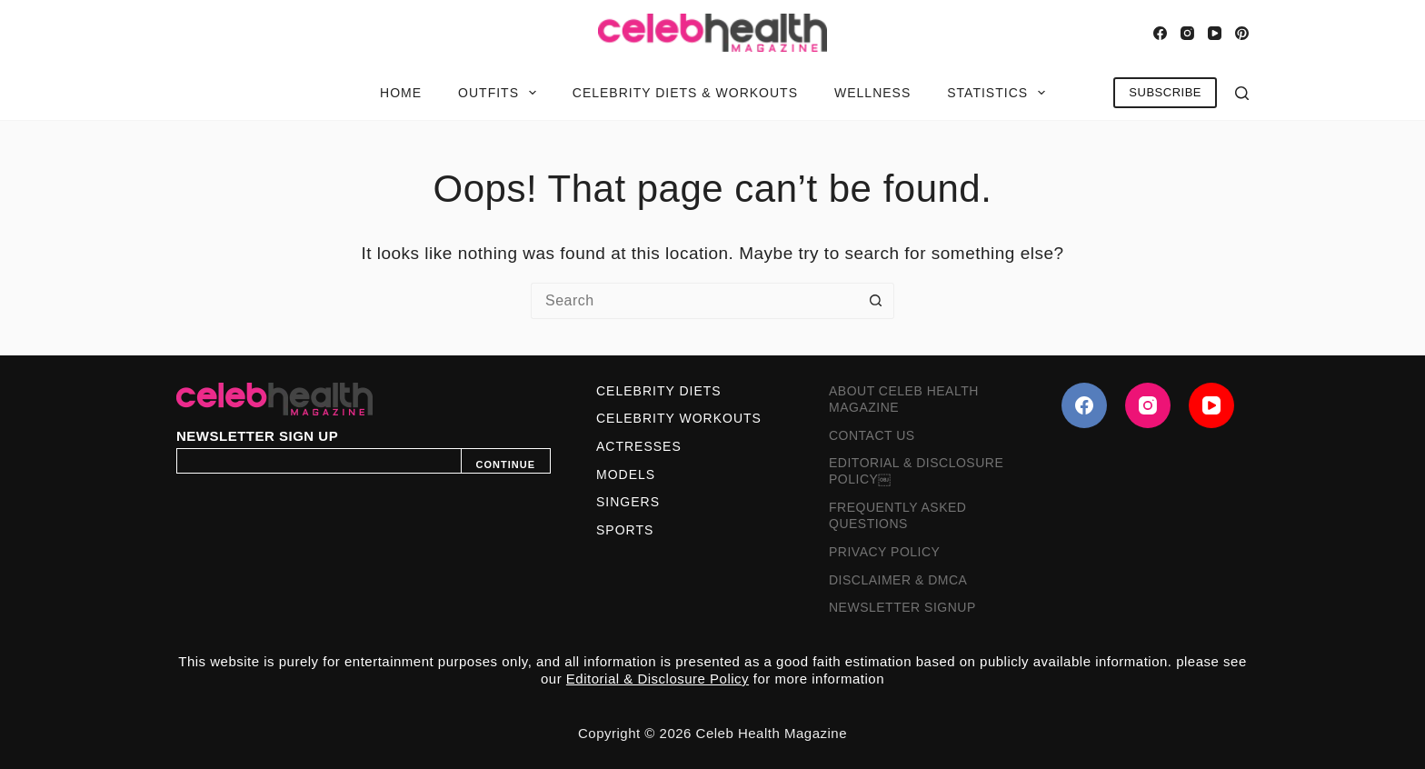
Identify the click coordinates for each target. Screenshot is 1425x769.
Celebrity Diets (659, 391)
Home (401, 92)
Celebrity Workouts (679, 418)
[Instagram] (1187, 33)
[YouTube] (1214, 33)
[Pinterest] (1242, 33)
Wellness (872, 92)
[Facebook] (1160, 33)
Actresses (639, 446)
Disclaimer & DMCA (898, 580)
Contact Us (872, 435)
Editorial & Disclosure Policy (657, 678)
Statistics (999, 93)
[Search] (1242, 93)
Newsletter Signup (902, 607)
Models (625, 474)
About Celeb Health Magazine (904, 399)
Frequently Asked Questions (897, 515)
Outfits (500, 93)
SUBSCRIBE (1165, 92)
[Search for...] (694, 301)
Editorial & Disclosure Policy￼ (916, 470)
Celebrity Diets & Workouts (685, 92)
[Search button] (876, 301)
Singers (628, 501)
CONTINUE (505, 464)
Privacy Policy (884, 551)
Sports (624, 530)
